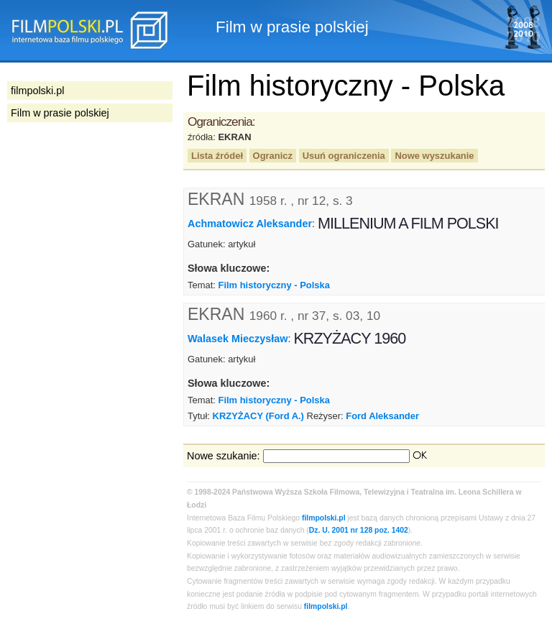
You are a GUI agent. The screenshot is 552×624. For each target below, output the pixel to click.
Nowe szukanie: (223, 456)
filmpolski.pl (324, 518)
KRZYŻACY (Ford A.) (258, 415)
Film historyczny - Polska (273, 285)
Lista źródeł (217, 155)
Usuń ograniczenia (344, 155)
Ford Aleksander (382, 415)
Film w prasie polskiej (60, 113)
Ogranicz (273, 155)
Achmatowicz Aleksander (250, 223)
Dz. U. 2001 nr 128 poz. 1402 (358, 530)
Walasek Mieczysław (238, 338)
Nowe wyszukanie (434, 155)
